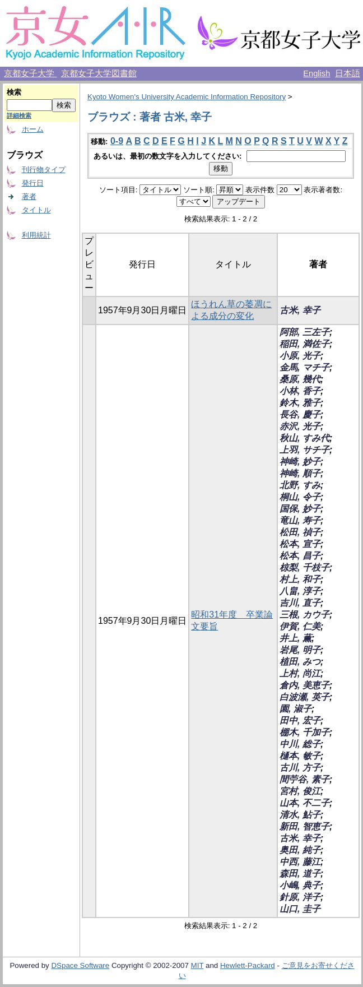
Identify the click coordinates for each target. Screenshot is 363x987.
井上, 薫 (295, 638)
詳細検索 (19, 115)
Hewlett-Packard (247, 965)
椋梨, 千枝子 (304, 567)
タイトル (36, 210)
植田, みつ (300, 661)
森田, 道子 (300, 873)
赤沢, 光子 (300, 426)
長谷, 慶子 (300, 414)
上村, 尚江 (300, 673)
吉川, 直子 (300, 603)
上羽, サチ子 (304, 450)
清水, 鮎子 (300, 814)
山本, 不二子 (304, 803)
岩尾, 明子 (300, 650)
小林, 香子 (300, 391)
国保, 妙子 (300, 508)
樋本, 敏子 (300, 756)
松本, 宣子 (300, 544)
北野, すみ (300, 485)
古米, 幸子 (300, 310)
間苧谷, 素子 (304, 779)
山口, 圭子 (300, 909)
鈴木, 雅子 (300, 402)
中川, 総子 (300, 744)
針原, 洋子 (300, 897)
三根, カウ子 (304, 614)
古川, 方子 (300, 767)
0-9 (116, 141)
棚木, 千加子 (304, 732)
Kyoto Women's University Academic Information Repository (186, 96)
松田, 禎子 (300, 532)
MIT (197, 965)
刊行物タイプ (44, 169)
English (316, 73)
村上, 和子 (300, 579)
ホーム (33, 129)
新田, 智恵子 (304, 826)
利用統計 (36, 235)
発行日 (33, 183)
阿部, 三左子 (304, 332)
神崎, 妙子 (300, 461)
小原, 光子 (300, 355)
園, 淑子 (295, 708)
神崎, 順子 (300, 473)
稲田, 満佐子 (304, 344)
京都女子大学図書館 (99, 73)
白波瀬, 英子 (304, 697)
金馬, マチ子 (304, 367)
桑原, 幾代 (300, 379)
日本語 (347, 73)
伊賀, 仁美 (300, 626)
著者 (29, 196)
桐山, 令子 (300, 497)
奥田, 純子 (300, 850)
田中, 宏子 (300, 720)
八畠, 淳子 (300, 591)
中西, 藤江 (300, 861)
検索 (14, 92)
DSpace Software (80, 965)
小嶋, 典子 (300, 885)
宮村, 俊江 (300, 791)
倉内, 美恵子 (304, 685)
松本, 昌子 (300, 555)
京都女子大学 (30, 73)
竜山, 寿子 (300, 520)
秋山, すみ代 (304, 438)
